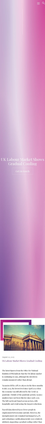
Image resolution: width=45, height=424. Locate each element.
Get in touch (22, 171)
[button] (38, 3)
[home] (18, 3)
